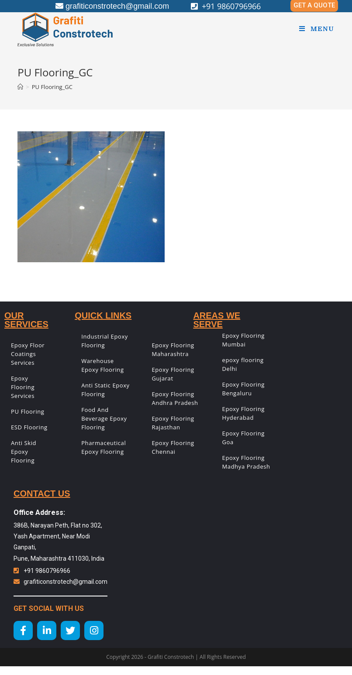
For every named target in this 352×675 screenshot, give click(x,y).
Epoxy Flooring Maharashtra (173, 349)
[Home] (20, 87)
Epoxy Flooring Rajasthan (173, 423)
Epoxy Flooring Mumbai (243, 340)
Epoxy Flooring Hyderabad (243, 413)
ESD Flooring (29, 427)
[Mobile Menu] (316, 29)
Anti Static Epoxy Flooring (105, 389)
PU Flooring (28, 411)
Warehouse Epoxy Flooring (102, 365)
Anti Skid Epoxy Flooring (23, 451)
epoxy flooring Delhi (243, 364)
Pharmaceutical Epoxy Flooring (103, 447)
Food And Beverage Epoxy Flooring (104, 418)
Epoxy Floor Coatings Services (28, 354)
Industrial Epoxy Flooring (104, 340)
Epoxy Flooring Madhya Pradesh (246, 462)
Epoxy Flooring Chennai (173, 447)
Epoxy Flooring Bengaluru (243, 388)
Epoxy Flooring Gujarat (173, 374)
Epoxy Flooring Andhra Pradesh (175, 398)
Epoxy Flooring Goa (243, 437)
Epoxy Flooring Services (23, 387)
